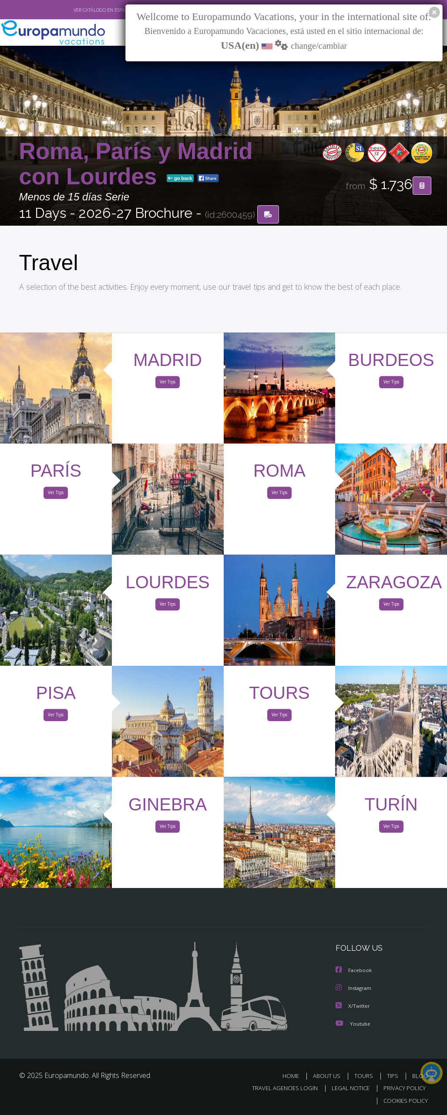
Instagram (354, 988)
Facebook (354, 971)
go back (180, 178)
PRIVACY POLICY (402, 1088)
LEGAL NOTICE (346, 1088)
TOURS (366, 1075)
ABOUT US (329, 1075)
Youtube (353, 1023)
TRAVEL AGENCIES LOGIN (278, 1088)
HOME (294, 1075)
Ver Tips (167, 383)
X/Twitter (353, 1006)
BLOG (420, 1075)
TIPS (394, 1075)
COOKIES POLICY (404, 1100)
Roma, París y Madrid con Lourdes (136, 164)
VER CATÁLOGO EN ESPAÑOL (83, 10)
